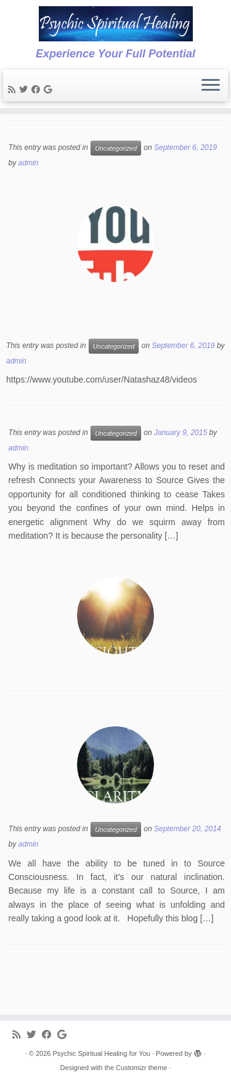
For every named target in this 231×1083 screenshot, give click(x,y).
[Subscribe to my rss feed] (13, 89)
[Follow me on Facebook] (37, 89)
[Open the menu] (210, 86)
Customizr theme (141, 1067)
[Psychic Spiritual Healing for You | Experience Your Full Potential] (115, 23)
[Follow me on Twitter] (25, 89)
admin (28, 163)
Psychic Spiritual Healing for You (101, 1053)
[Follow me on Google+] (49, 89)
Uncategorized (116, 148)
